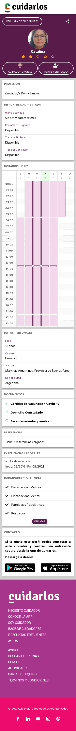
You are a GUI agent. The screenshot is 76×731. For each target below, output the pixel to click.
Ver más (39, 521)
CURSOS (14, 662)
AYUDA (13, 641)
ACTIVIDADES (18, 668)
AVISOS (13, 650)
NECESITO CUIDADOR (24, 611)
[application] (20, 242)
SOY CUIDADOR (19, 623)
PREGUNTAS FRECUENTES (27, 635)
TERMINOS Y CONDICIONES (28, 680)
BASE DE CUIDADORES (24, 629)
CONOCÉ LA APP (20, 617)
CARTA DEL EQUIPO (22, 674)
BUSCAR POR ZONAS (23, 656)
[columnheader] (20, 176)
